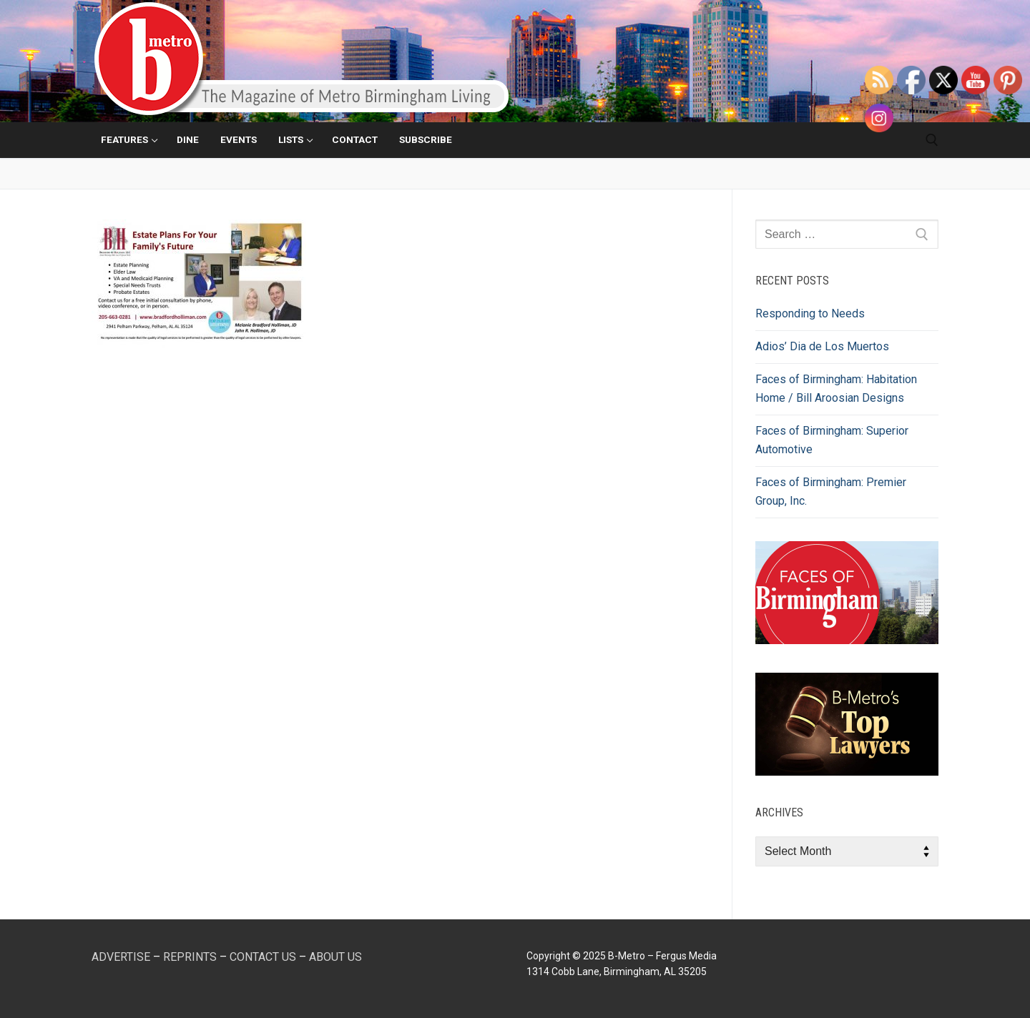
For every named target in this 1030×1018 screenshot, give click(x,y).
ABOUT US (335, 957)
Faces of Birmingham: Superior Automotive (831, 440)
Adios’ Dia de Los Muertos (822, 346)
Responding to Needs (810, 313)
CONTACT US (263, 957)
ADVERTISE (121, 957)
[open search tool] (932, 140)
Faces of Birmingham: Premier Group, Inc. (830, 491)
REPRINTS (190, 957)
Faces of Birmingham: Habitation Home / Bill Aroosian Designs (836, 388)
